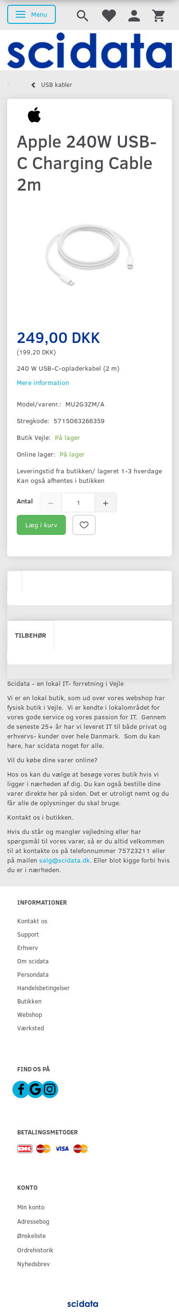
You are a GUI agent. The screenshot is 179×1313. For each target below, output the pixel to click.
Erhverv (27, 947)
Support (28, 934)
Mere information (43, 382)
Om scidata (33, 961)
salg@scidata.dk (64, 860)
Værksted (30, 1028)
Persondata (33, 974)
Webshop (29, 1014)
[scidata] (89, 50)
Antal (25, 500)
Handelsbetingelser (43, 987)
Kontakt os (32, 921)
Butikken (29, 1001)
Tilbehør (30, 635)
